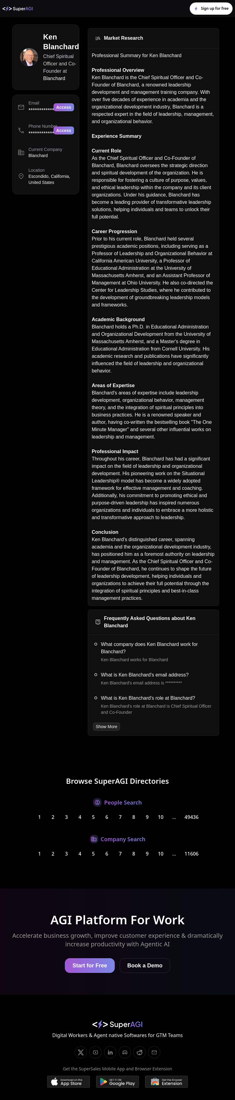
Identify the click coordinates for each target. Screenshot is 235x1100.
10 (160, 817)
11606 (192, 853)
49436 (192, 817)
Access (63, 107)
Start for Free (90, 966)
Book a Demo (144, 966)
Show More (107, 726)
